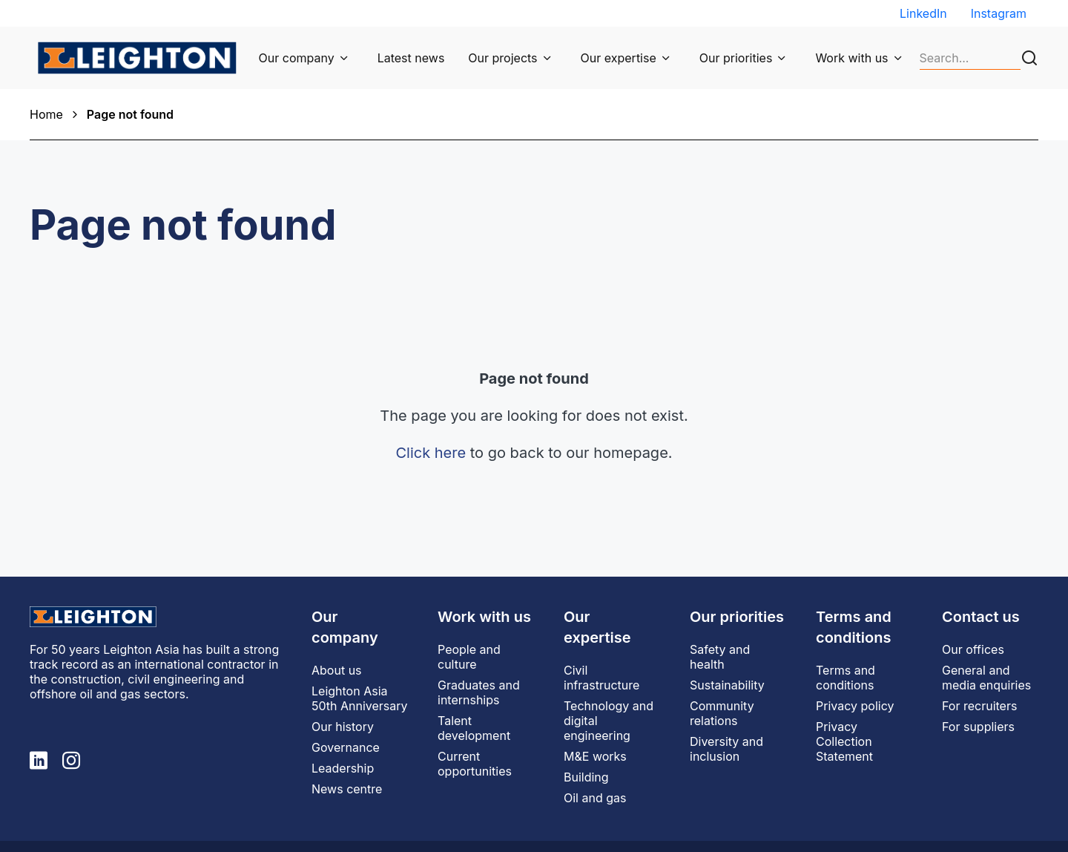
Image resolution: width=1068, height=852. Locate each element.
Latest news (411, 57)
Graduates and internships (479, 692)
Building (586, 777)
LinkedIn (923, 13)
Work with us (851, 57)
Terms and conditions (845, 677)
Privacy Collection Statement (844, 741)
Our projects (502, 57)
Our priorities (736, 57)
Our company (296, 57)
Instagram (998, 13)
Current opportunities (475, 764)
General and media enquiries (986, 677)
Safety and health (720, 657)
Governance (346, 747)
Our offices (973, 649)
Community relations (722, 713)
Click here (430, 453)
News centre (347, 788)
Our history (343, 726)
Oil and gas (595, 797)
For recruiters (979, 705)
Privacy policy (855, 705)
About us (337, 670)
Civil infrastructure (601, 677)
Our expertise (618, 57)
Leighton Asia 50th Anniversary (360, 698)
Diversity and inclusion (726, 749)
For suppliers (978, 726)
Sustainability (727, 685)
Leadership (343, 768)
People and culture (469, 657)
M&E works (595, 756)
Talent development (474, 728)
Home (46, 114)
